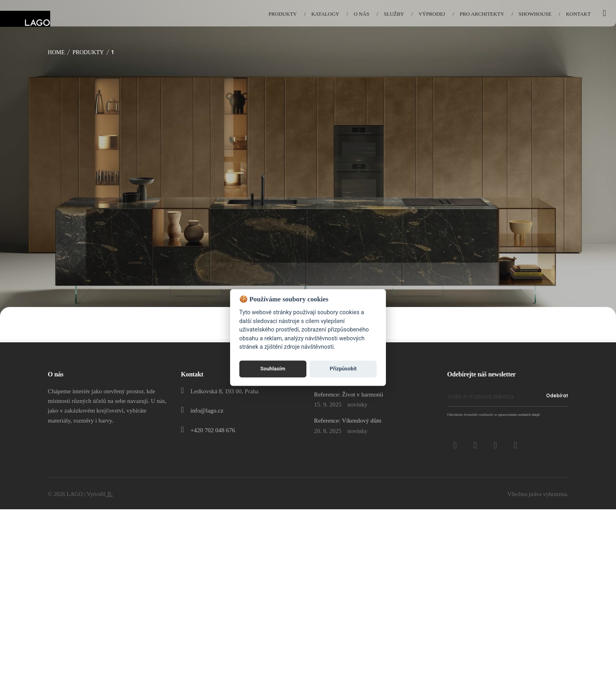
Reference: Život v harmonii (348, 394)
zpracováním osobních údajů (518, 415)
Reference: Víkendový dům (347, 420)
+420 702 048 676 (212, 430)
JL (109, 494)
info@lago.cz (206, 410)
